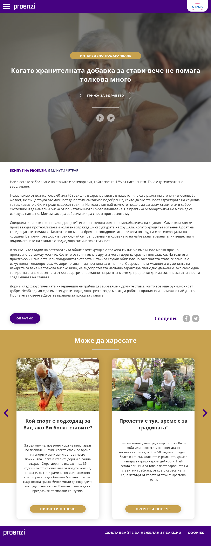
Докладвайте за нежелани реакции (143, 533)
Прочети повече (57, 509)
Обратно (25, 318)
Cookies (196, 533)
